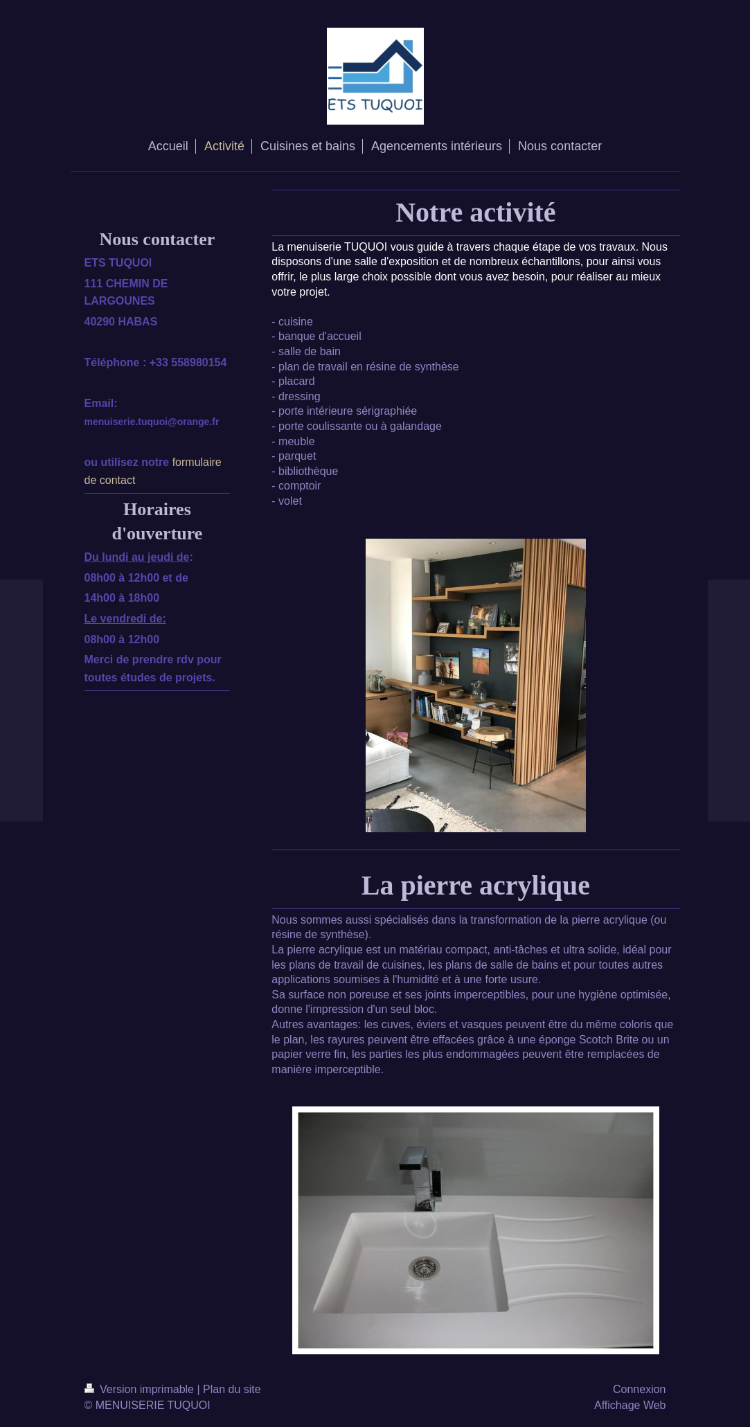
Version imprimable (140, 1389)
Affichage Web (630, 1405)
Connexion (639, 1389)
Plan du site (232, 1389)
